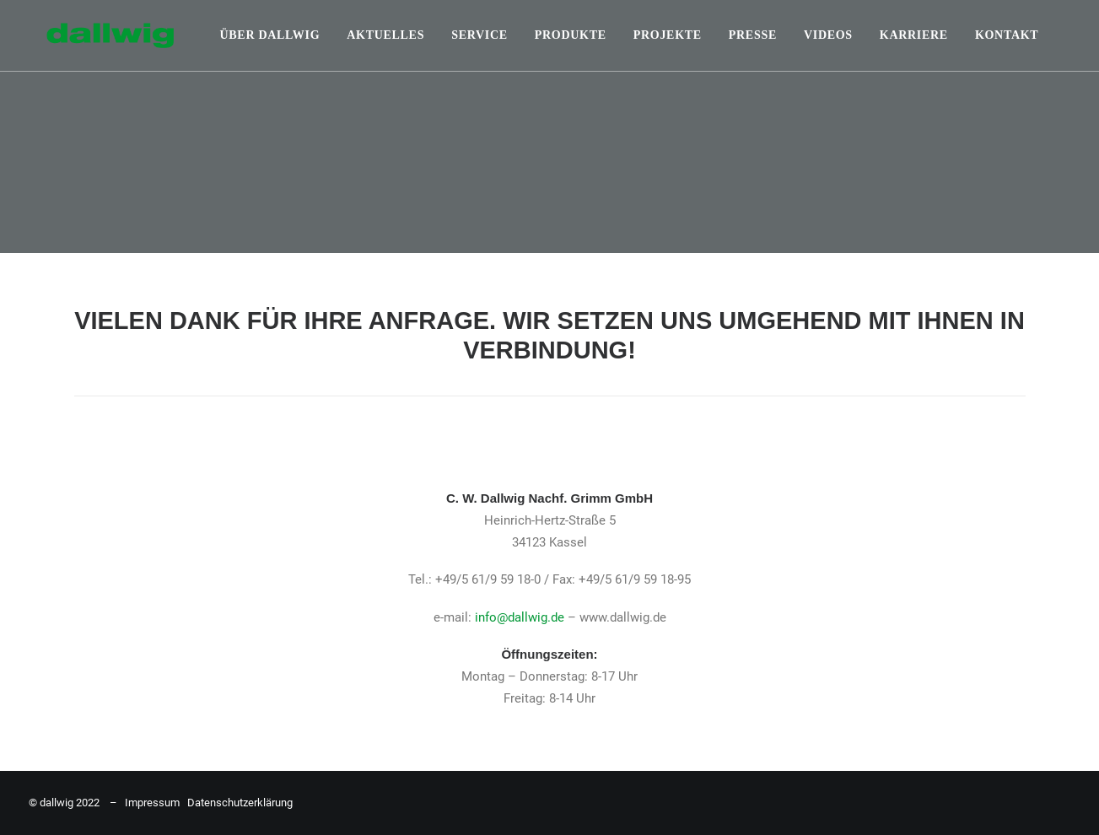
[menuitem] (270, 35)
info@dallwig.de (519, 617)
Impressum (152, 802)
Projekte (667, 35)
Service (479, 35)
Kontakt (1006, 35)
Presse (753, 35)
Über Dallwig (270, 35)
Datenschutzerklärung (240, 802)
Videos (828, 35)
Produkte (570, 35)
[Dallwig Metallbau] (92, 35)
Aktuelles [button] (385, 35)
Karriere (914, 35)
